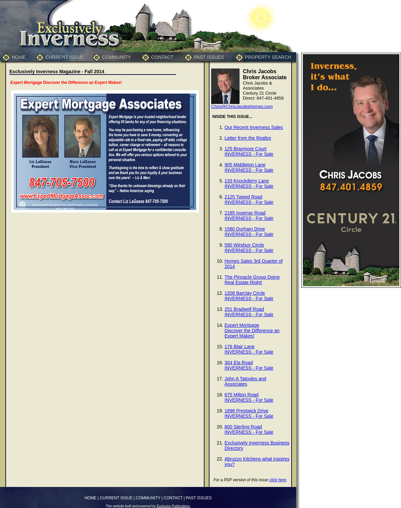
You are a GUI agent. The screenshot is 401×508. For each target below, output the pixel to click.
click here (277, 480)
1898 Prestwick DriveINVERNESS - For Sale (249, 413)
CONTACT (162, 57)
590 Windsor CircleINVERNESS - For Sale (249, 247)
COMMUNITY (116, 57)
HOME (19, 57)
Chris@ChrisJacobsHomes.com (242, 106)
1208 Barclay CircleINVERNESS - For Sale (249, 295)
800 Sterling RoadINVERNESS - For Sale (249, 429)
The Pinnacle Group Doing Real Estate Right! (252, 279)
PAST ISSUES (209, 57)
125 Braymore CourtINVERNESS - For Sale (249, 151)
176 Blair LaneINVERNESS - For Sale (249, 349)
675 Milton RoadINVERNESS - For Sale (249, 397)
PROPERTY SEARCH (268, 57)
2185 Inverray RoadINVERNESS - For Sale (249, 215)
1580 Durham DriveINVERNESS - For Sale (249, 231)
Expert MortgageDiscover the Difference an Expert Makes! (252, 331)
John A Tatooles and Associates (245, 381)
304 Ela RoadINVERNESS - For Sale (249, 365)
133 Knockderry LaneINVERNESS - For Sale (249, 183)
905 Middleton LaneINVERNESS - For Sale (249, 167)
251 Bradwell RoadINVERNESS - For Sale (249, 311)
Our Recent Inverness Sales (254, 127)
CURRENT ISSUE (64, 57)
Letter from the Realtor (248, 138)
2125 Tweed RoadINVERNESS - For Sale (249, 199)
